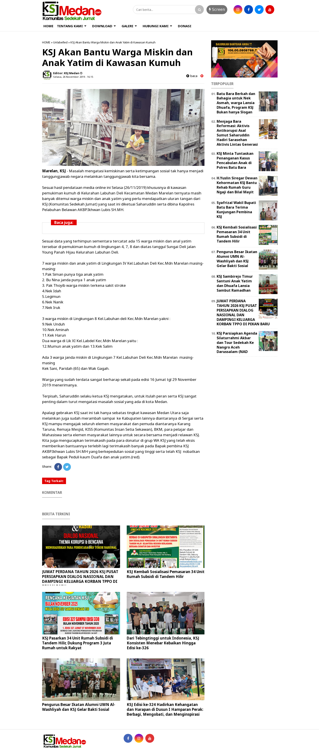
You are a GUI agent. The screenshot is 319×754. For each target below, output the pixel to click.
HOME (48, 26)
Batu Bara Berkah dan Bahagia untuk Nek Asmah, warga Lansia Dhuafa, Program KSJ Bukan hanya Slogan (236, 102)
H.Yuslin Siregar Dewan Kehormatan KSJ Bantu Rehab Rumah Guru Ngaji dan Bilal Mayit (237, 185)
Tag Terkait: (54, 481)
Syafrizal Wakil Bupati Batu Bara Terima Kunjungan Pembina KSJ (236, 209)
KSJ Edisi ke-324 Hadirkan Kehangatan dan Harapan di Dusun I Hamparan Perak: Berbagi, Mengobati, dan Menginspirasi (165, 709)
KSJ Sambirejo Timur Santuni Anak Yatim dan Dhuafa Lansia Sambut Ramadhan (235, 283)
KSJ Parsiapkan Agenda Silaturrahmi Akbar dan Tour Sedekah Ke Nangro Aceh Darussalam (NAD (237, 342)
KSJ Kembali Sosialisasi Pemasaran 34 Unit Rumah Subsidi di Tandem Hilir (165, 574)
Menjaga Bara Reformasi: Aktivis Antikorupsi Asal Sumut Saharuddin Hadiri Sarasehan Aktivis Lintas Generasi (237, 133)
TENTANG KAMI (70, 26)
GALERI (127, 26)
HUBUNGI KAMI (156, 26)
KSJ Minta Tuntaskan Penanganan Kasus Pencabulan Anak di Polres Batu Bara (235, 160)
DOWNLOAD (102, 26)
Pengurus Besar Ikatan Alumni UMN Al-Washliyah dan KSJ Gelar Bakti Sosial (78, 707)
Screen (217, 9)
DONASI (184, 26)
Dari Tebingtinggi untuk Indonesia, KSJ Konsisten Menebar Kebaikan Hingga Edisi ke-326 (163, 643)
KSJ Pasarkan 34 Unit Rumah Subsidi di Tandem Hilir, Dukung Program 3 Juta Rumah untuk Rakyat (77, 643)
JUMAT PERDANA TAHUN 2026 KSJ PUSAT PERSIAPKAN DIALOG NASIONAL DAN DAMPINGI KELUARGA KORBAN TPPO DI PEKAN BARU (80, 579)
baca (191, 76)
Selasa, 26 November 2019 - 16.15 (73, 76)
